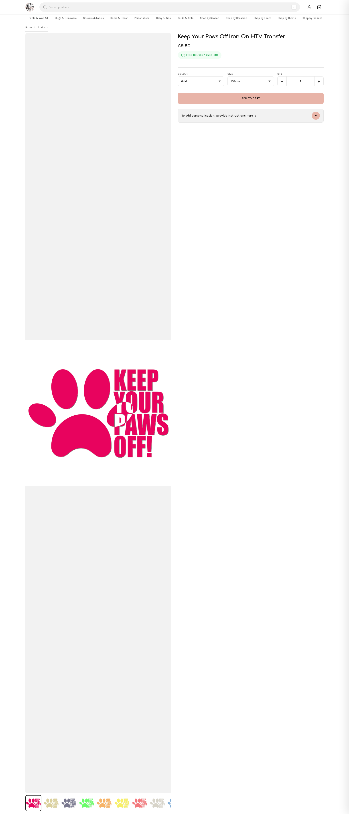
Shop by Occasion (236, 18)
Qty (279, 74)
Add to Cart (250, 98)
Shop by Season (209, 18)
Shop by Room (262, 18)
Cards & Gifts (185, 18)
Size (230, 74)
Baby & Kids (163, 18)
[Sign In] (309, 7)
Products (42, 27)
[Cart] (319, 7)
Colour (183, 74)
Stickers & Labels (93, 18)
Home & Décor (119, 18)
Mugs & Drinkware (66, 18)
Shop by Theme (287, 18)
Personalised (142, 18)
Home (28, 27)
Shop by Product (312, 18)
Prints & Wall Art (38, 18)
